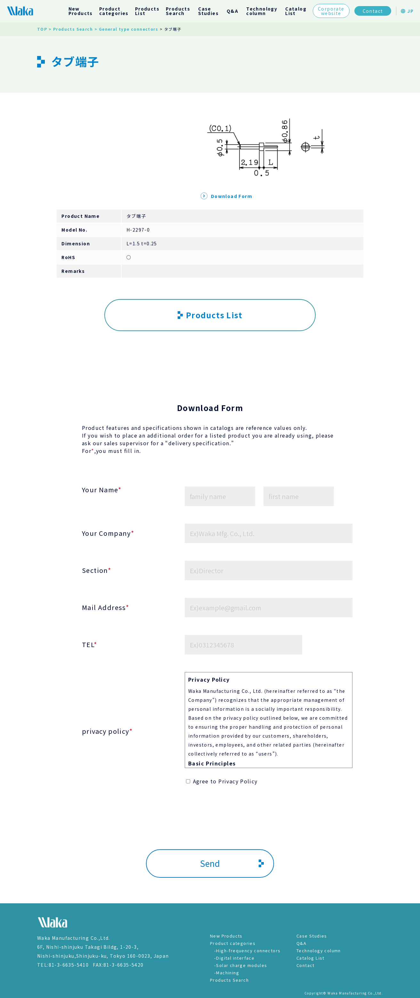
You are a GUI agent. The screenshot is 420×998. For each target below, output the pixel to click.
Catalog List (310, 958)
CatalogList (295, 10)
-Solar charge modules (240, 965)
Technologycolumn (261, 10)
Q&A (232, 11)
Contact (373, 11)
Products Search (229, 980)
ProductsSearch (178, 10)
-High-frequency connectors (247, 950)
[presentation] (210, 827)
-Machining (226, 973)
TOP (42, 29)
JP (407, 11)
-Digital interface (234, 958)
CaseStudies (208, 10)
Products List (210, 315)
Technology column (318, 950)
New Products (226, 936)
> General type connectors (126, 29)
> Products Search (71, 29)
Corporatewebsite (331, 10)
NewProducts (81, 10)
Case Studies (311, 936)
